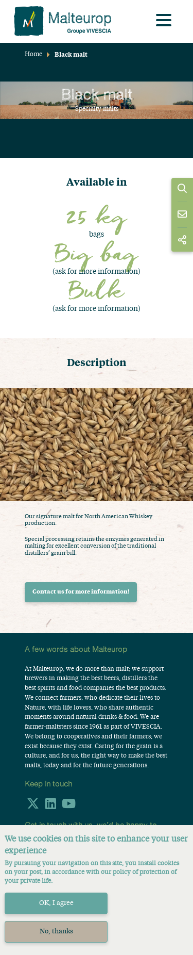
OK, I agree (56, 903)
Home (33, 55)
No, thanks (56, 931)
